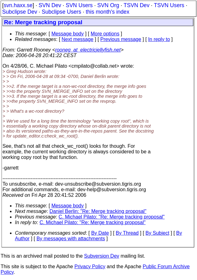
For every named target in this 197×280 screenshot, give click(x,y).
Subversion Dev (101, 256)
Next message (77, 39)
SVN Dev (50, 5)
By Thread (127, 233)
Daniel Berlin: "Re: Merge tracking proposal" (97, 211)
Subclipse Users (61, 12)
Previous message (120, 39)
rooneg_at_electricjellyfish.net (88, 49)
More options (105, 33)
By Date (100, 233)
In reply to (159, 39)
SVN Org (108, 5)
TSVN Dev (136, 5)
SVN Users (79, 5)
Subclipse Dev (19, 12)
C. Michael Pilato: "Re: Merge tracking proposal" (112, 216)
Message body (67, 33)
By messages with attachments (70, 238)
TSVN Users (169, 5)
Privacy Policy (89, 266)
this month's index (107, 12)
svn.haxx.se (18, 5)
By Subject (157, 233)
